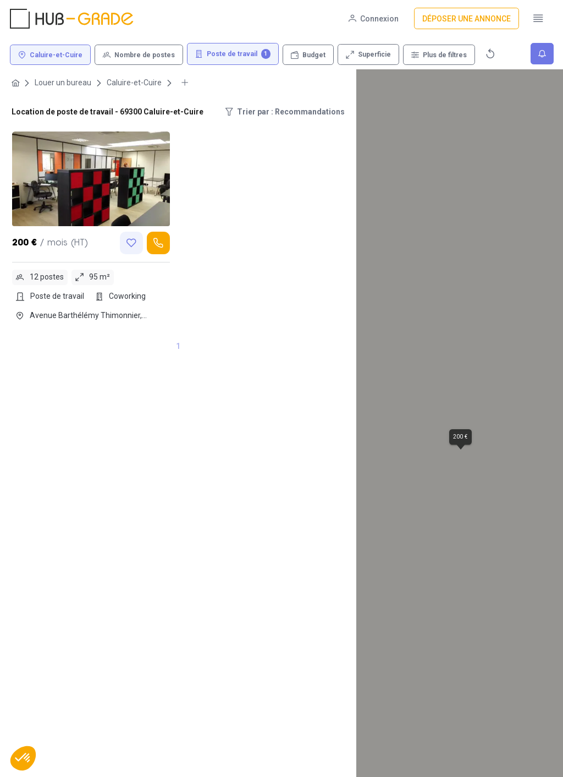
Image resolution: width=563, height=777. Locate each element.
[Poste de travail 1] (233, 54)
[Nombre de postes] (139, 55)
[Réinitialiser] (490, 53)
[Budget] (308, 55)
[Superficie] (368, 54)
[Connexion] (373, 18)
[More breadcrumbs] (184, 83)
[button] (23, 758)
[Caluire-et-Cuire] (50, 55)
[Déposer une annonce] (466, 18)
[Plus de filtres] (439, 55)
